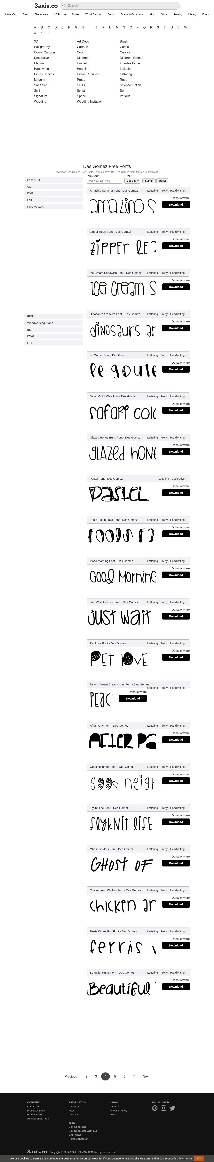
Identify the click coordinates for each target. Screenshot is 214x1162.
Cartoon (82, 47)
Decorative (41, 57)
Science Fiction (130, 85)
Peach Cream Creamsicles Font (110, 684)
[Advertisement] (107, 134)
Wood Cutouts (93, 14)
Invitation (126, 68)
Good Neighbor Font (103, 766)
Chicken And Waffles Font (106, 890)
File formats (41, 14)
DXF (30, 193)
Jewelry (177, 14)
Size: (128, 176)
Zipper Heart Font (101, 231)
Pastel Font (97, 478)
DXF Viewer (76, 1134)
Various (125, 96)
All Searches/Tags (38, 1118)
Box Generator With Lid (83, 1130)
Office (164, 14)
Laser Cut (10, 14)
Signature (41, 96)
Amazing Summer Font (105, 190)
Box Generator (77, 1126)
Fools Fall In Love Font (105, 519)
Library (192, 14)
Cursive (125, 52)
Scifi (37, 90)
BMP (30, 329)
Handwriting (42, 68)
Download (176, 204)
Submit (149, 180)
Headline (83, 68)
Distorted (83, 57)
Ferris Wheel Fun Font (104, 931)
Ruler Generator (78, 1138)
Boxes (75, 14)
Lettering (126, 74)
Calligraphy (42, 47)
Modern (39, 79)
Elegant (39, 63)
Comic (124, 47)
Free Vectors (35, 206)
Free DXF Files (36, 1110)
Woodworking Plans (40, 323)
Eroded (82, 63)
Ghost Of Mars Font (103, 849)
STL (30, 342)
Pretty (81, 79)
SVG (30, 200)
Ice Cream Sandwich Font (107, 272)
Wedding (40, 101)
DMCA (114, 1114)
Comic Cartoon (44, 52)
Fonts (205, 14)
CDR (30, 186)
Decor (110, 14)
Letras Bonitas (44, 74)
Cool (80, 52)
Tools (25, 14)
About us (74, 1106)
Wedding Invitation (90, 101)
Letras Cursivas (88, 74)
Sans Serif (41, 85)
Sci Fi (81, 85)
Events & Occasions (132, 14)
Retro (124, 79)
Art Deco (83, 41)
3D (36, 41)
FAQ (71, 1110)
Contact (73, 1114)
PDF (30, 316)
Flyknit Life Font (100, 808)
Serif (123, 90)
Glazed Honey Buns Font (106, 437)
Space (81, 96)
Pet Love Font (99, 643)
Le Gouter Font (100, 355)
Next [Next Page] (146, 1076)
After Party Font (100, 725)
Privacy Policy (118, 1110)
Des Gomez (130, 190)
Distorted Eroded (131, 57)
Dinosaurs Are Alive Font (106, 314)
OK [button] (199, 1158)
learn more (185, 1158)
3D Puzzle (60, 14)
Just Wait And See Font (105, 602)
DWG (31, 336)
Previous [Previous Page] (71, 1076)
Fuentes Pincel (130, 63)
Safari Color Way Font (104, 396)
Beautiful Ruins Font (103, 972)
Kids (151, 14)
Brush (124, 41)
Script (81, 90)
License (114, 1106)
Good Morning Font (102, 561)
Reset (162, 180)
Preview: (93, 176)
